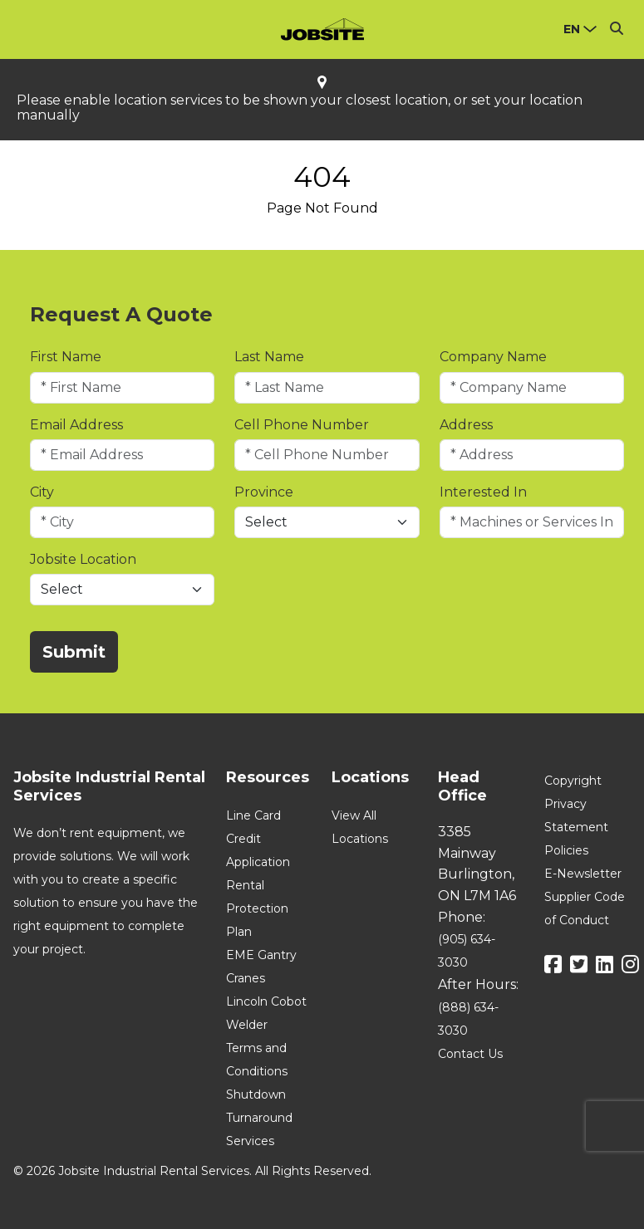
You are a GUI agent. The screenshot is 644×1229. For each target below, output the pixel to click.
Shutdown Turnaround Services (259, 1117)
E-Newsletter (583, 873)
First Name (65, 357)
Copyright (573, 780)
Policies (566, 850)
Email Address (76, 425)
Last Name (269, 357)
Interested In (483, 492)
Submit (74, 652)
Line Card (253, 815)
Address (466, 425)
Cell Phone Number (301, 425)
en (571, 29)
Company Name (493, 357)
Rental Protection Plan (257, 908)
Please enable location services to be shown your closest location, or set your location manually (300, 108)
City (42, 492)
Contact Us (470, 1053)
